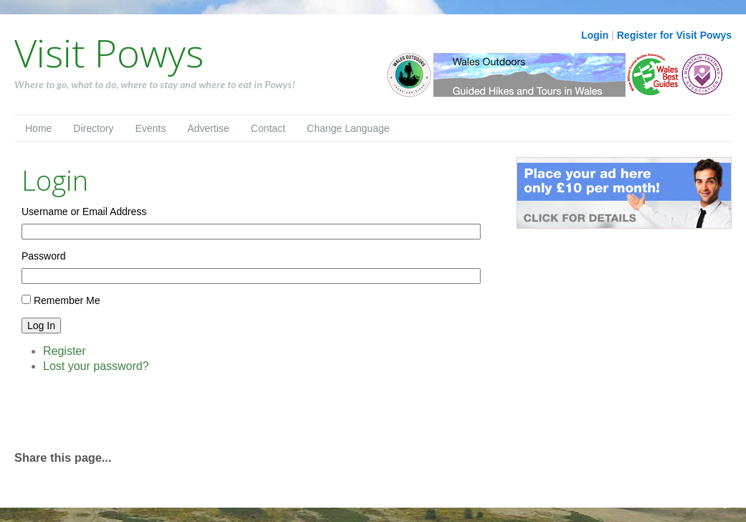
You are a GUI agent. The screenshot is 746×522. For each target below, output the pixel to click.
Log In (41, 325)
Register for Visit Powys (674, 35)
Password (43, 256)
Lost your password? (96, 366)
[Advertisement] (182, 410)
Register (64, 351)
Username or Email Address (84, 211)
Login (594, 35)
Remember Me (67, 300)
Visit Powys (109, 52)
